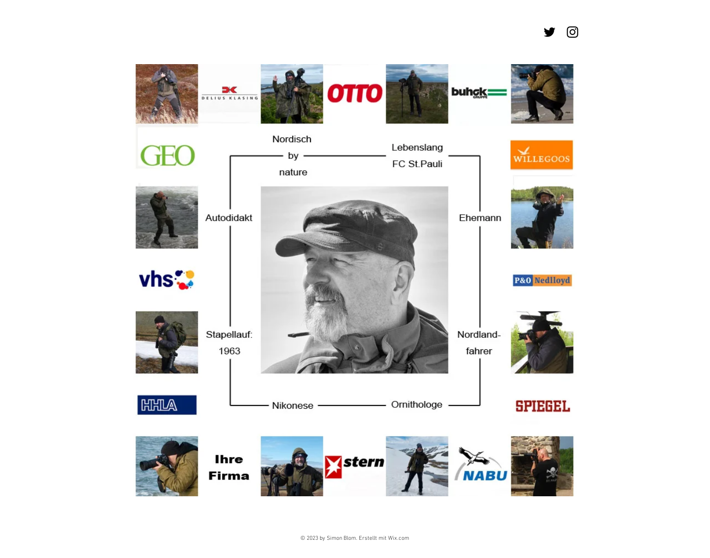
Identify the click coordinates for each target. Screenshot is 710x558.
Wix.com (398, 538)
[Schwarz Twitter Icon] (549, 32)
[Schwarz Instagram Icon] (572, 32)
